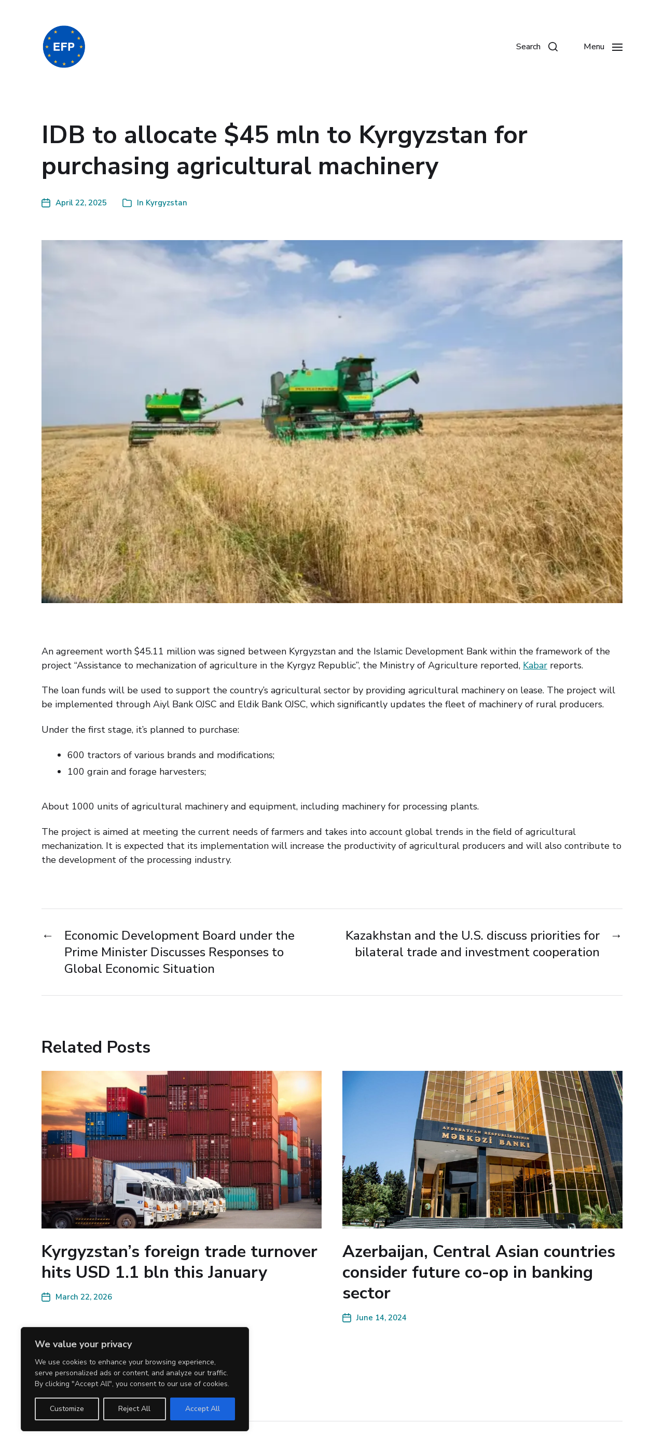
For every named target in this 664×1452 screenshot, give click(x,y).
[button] (537, 46)
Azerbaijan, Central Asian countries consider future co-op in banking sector (478, 1272)
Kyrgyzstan (166, 203)
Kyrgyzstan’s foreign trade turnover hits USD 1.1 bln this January (179, 1261)
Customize (67, 1409)
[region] (135, 1379)
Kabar (535, 665)
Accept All (202, 1409)
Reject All (134, 1409)
